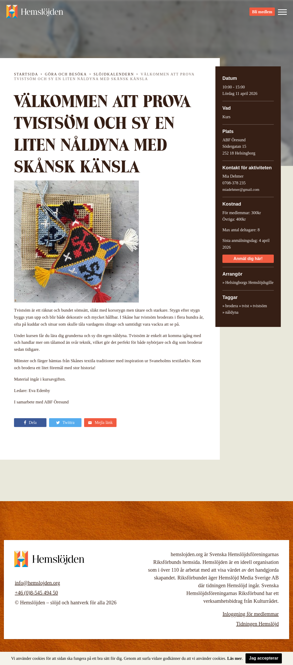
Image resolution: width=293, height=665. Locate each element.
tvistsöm (260, 306)
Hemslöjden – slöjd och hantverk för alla (34, 12)
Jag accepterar (263, 658)
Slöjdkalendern (114, 74)
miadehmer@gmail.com (240, 189)
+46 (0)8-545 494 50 (36, 593)
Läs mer (234, 658)
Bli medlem (262, 13)
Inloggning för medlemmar (250, 614)
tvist (245, 306)
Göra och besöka (66, 74)
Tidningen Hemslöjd (257, 624)
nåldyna (232, 312)
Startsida (26, 74)
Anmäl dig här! (248, 258)
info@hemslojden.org (37, 583)
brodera (231, 306)
